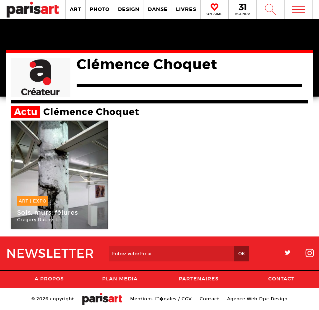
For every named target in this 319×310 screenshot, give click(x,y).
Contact (281, 278)
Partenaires (199, 278)
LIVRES (186, 9)
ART (75, 9)
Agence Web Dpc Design (257, 299)
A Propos (49, 278)
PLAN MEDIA (120, 278)
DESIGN (129, 9)
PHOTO (100, 9)
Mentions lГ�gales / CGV (161, 299)
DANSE (158, 9)
